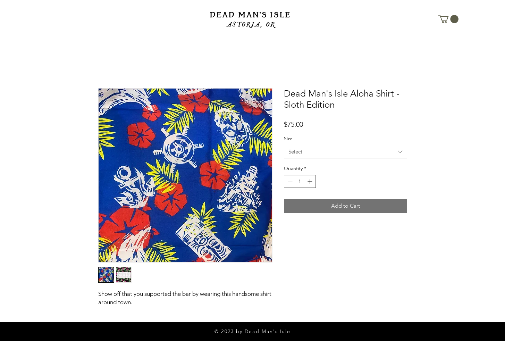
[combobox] (345, 151)
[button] (448, 19)
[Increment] (310, 181)
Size (288, 138)
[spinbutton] (300, 181)
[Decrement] (289, 181)
